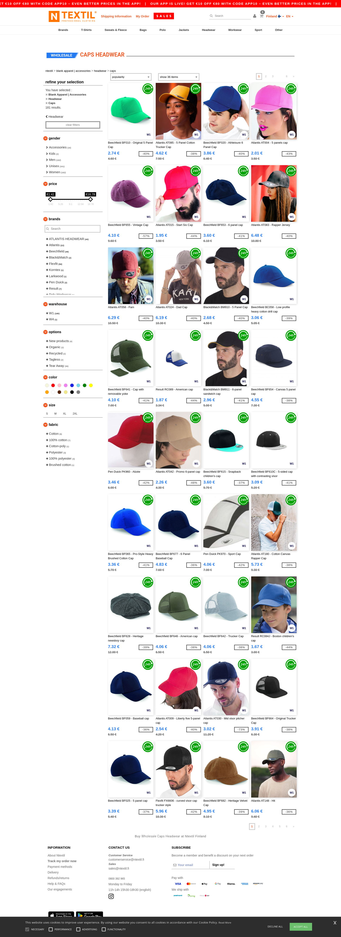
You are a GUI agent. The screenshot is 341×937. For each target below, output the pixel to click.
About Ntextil (56, 847)
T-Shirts (86, 30)
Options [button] (55, 323)
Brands (63, 30)
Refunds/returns (58, 869)
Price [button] (53, 175)
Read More (225, 922)
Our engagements (60, 881)
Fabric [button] (53, 416)
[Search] (229, 16)
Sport (258, 30)
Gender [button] (54, 130)
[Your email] (190, 856)
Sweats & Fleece (116, 30)
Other (279, 30)
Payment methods (60, 858)
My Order (142, 16)
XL (64, 405)
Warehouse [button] (58, 295)
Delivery (53, 864)
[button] (255, 16)
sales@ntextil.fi (119, 860)
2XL (75, 405)
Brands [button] (54, 210)
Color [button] (53, 369)
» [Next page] (293, 68)
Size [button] (52, 397)
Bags (143, 30)
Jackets (184, 30)
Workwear (235, 30)
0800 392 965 (118, 870)
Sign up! (218, 856)
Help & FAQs (56, 875)
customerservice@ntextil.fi (126, 851)
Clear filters (73, 116)
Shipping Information (116, 16)
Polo (163, 30)
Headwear (208, 30)
